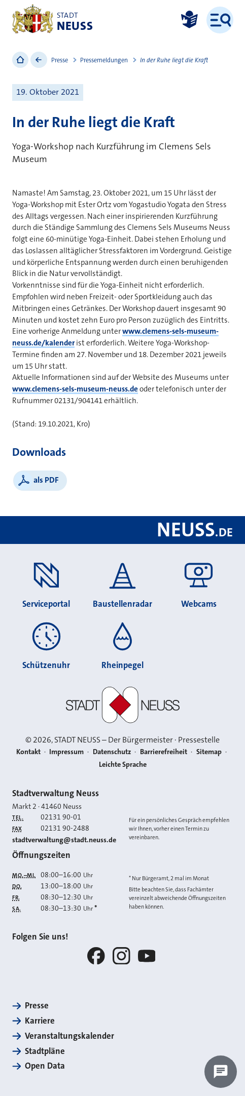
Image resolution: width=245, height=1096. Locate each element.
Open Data (45, 1066)
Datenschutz (112, 752)
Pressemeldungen (104, 60)
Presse (59, 60)
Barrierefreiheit (163, 752)
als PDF (46, 480)
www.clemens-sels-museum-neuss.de (75, 389)
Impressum (66, 752)
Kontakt (28, 752)
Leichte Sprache (123, 764)
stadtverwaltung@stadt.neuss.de (64, 840)
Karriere (40, 1020)
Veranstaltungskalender (69, 1036)
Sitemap (209, 752)
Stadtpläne (45, 1051)
